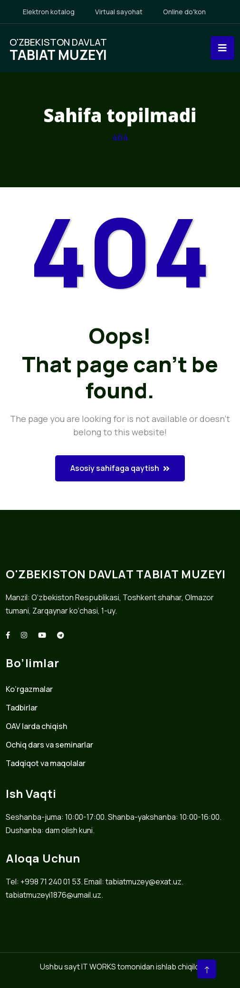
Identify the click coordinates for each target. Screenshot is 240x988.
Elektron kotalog (49, 11)
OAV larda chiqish (36, 726)
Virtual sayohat (119, 11)
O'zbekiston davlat (58, 48)
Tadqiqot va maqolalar (46, 763)
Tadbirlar (22, 707)
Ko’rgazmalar (29, 689)
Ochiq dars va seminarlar (49, 744)
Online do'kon (184, 11)
